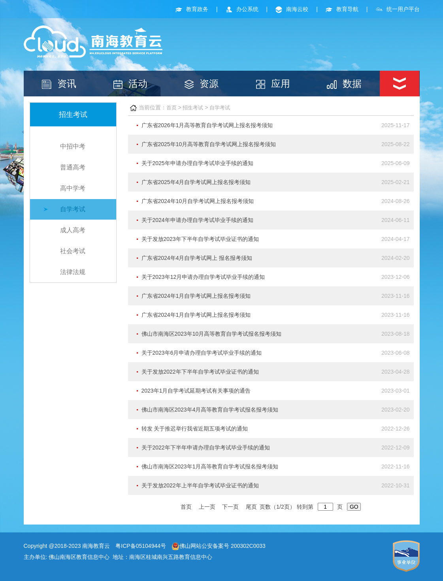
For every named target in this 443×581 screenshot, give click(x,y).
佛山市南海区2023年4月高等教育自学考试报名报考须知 (210, 409)
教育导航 (342, 9)
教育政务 (191, 9)
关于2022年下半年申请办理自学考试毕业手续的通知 (205, 447)
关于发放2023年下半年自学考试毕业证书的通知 (200, 239)
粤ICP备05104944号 (140, 546)
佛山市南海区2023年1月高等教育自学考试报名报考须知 (210, 466)
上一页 (207, 507)
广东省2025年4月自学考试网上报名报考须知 (196, 182)
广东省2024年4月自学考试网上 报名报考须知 (197, 258)
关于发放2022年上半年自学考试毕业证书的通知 (200, 485)
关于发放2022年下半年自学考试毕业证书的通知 (200, 372)
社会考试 (72, 251)
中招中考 (72, 146)
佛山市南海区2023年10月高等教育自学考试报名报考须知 (211, 334)
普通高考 (72, 167)
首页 (171, 108)
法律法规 (72, 272)
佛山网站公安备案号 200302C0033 (219, 546)
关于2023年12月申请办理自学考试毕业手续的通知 (203, 277)
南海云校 (291, 9)
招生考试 (193, 108)
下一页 (230, 507)
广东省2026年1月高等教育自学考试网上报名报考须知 (207, 125)
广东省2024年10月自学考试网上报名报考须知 (197, 201)
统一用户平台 (398, 9)
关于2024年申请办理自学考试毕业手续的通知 (197, 220)
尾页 (251, 507)
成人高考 (72, 230)
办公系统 (242, 9)
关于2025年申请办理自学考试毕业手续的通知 (197, 163)
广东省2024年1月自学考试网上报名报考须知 (196, 296)
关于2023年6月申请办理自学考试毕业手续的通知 (201, 353)
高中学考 (72, 188)
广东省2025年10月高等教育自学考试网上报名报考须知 (208, 144)
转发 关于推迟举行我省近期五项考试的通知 (194, 428)
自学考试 (72, 209)
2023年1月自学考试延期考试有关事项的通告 (196, 390)
